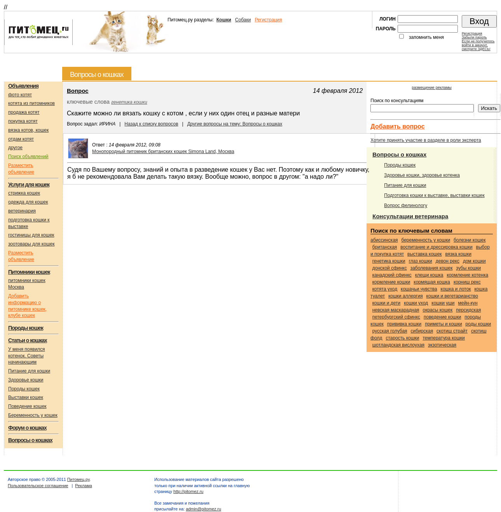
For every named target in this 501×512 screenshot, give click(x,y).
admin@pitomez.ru (203, 509)
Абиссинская (384, 240)
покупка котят (23, 121)
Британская (384, 247)
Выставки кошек (25, 397)
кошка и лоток (456, 289)
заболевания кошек (431, 268)
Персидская (468, 310)
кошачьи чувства (419, 289)
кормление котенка (467, 275)
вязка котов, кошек (28, 130)
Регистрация (268, 20)
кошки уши (442, 303)
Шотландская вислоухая (398, 345)
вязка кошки (458, 254)
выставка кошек (424, 254)
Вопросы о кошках (399, 154)
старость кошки (402, 338)
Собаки (243, 20)
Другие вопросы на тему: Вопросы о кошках (235, 124)
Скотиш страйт (452, 331)
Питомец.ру (78, 479)
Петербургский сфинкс (396, 317)
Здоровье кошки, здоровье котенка (422, 175)
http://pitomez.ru (188, 491)
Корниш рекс (467, 282)
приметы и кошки (443, 324)
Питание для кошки (29, 371)
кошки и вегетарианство (452, 296)
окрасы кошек (437, 310)
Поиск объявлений (28, 156)
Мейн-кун (467, 303)
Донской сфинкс (389, 268)
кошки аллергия (405, 296)
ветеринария (22, 211)
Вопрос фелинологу (405, 205)
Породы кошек (24, 389)
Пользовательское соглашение (38, 485)
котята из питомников (31, 103)
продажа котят (24, 112)
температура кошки (443, 338)
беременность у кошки (425, 240)
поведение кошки (442, 317)
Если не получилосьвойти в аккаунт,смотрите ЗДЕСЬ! (478, 45)
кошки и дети (386, 303)
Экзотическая (442, 345)
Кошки (223, 20)
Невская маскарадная (395, 310)
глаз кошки (420, 261)
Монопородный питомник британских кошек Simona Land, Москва (163, 151)
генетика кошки (129, 102)
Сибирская (421, 331)
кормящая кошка (432, 282)
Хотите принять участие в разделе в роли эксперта (425, 140)
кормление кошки (391, 282)
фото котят (20, 95)
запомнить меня (426, 37)
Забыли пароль (474, 37)
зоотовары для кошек (31, 244)
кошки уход (416, 303)
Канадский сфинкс (392, 275)
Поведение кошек (27, 406)
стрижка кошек (24, 193)
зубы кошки (468, 268)
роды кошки (478, 324)
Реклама (83, 485)
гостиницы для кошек (31, 235)
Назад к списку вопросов (151, 124)
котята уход (384, 289)
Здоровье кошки (26, 380)
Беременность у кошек (33, 415)
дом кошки (474, 261)
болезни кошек (469, 240)
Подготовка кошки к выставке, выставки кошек (434, 195)
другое (15, 147)
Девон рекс (447, 261)
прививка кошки (404, 324)
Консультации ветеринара (410, 216)
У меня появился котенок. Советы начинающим (26, 356)
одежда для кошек (28, 202)
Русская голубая (389, 331)
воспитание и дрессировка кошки (436, 247)
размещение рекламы (432, 87)
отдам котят (21, 139)
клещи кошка (429, 275)
